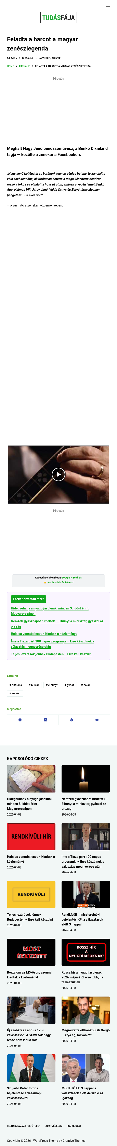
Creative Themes (74, 1141)
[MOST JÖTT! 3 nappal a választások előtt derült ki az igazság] (86, 1068)
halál (85, 685)
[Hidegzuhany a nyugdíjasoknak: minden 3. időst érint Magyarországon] (31, 778)
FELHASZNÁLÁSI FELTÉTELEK (23, 1126)
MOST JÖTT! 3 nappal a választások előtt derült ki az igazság (82, 1093)
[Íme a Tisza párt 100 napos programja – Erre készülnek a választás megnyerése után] (86, 836)
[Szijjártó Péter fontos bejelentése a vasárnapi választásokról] (31, 1068)
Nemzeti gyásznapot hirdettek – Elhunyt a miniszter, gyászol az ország (85, 804)
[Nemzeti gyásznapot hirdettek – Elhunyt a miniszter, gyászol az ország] (86, 778)
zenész (15, 693)
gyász (69, 685)
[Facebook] (20, 720)
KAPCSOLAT (74, 1126)
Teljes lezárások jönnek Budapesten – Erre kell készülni (51, 654)
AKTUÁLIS (45, 58)
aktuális (15, 685)
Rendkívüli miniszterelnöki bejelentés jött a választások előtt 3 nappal (82, 919)
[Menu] (108, 5)
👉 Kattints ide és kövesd (58, 582)
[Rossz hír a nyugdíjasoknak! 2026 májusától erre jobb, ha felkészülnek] (86, 952)
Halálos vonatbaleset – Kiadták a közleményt (44, 634)
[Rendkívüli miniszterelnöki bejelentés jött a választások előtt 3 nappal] (86, 894)
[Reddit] (97, 720)
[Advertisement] (58, 110)
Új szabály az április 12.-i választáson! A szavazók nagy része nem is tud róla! (29, 1035)
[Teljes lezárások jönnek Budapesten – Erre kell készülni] (31, 894)
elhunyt (52, 685)
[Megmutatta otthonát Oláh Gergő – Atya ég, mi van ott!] (86, 1010)
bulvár (34, 685)
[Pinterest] (71, 720)
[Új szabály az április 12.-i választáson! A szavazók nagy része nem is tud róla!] (31, 1010)
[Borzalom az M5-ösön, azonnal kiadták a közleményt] (31, 952)
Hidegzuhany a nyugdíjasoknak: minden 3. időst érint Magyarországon (30, 804)
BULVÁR (56, 58)
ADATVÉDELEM (54, 1126)
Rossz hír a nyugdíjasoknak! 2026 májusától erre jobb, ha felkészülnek (82, 977)
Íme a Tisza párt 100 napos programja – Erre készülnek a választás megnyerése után (83, 861)
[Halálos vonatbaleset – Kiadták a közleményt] (31, 836)
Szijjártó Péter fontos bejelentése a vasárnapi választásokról (24, 1093)
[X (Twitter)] (45, 720)
